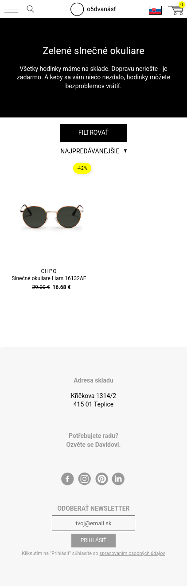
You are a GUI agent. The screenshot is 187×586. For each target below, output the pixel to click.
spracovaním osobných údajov (132, 553)
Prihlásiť (94, 540)
